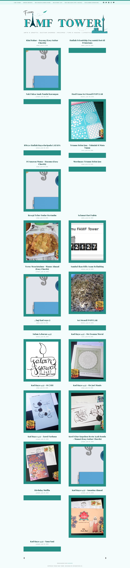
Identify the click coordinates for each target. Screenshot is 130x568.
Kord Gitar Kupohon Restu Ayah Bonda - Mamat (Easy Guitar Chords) (87, 437)
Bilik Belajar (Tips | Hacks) (73, 2)
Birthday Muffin (42, 490)
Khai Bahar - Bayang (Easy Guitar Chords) (42, 41)
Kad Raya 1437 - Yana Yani (42, 541)
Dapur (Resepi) (27, 2)
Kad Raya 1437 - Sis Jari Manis (87, 385)
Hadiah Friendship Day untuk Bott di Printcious (87, 41)
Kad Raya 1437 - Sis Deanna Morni (87, 334)
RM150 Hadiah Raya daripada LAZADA (42, 145)
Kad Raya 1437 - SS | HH (42, 385)
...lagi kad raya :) (42, 320)
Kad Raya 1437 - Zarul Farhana (42, 436)
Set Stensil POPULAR (87, 320)
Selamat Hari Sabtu (87, 215)
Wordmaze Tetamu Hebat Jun (87, 161)
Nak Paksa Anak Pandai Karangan (42, 94)
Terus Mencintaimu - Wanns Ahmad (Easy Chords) (42, 267)
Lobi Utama (17, 2)
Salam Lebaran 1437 (42, 334)
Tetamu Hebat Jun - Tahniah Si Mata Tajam (87, 146)
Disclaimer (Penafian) (92, 2)
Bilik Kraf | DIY (57, 2)
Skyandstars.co (77, 566)
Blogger (70, 563)
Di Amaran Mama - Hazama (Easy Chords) (42, 162)
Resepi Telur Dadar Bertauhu (42, 215)
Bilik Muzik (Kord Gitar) (43, 2)
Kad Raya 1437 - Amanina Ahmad (87, 490)
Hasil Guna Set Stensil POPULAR (87, 94)
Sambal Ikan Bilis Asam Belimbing (87, 266)
